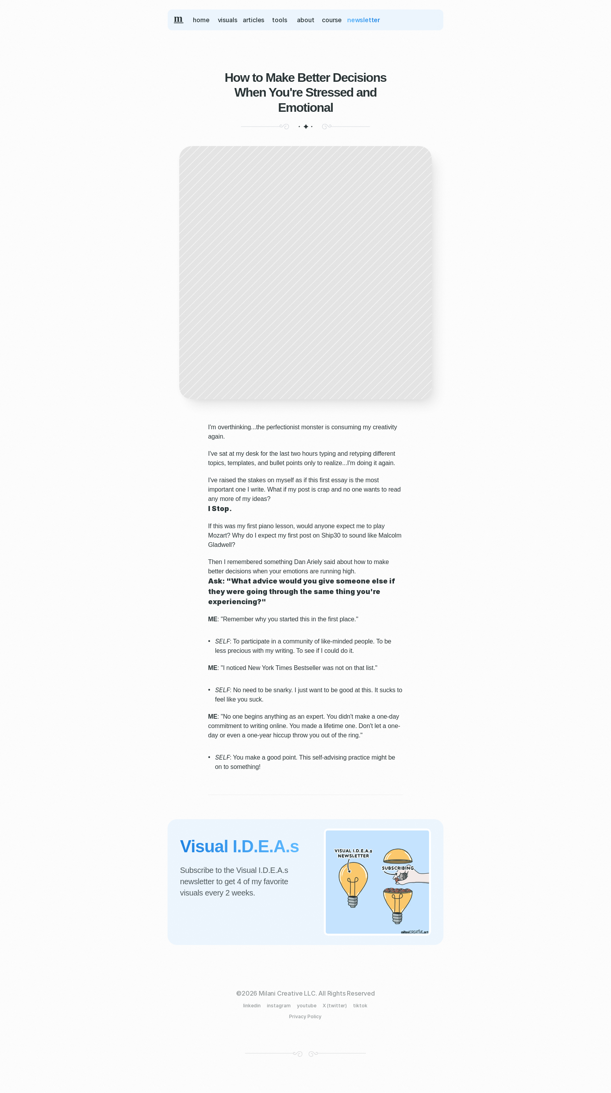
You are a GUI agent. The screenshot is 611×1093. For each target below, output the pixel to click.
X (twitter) (335, 1005)
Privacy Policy (305, 1016)
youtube (306, 1005)
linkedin (252, 1005)
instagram (279, 1005)
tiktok (360, 1005)
